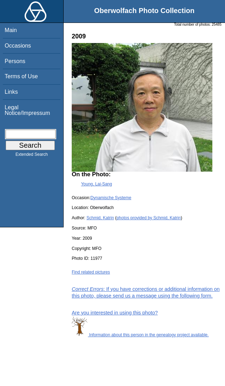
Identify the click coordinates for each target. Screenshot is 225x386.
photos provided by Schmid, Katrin (148, 217)
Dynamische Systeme (110, 197)
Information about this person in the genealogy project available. (140, 334)
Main (11, 30)
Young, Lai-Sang (96, 184)
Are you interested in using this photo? (115, 312)
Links (11, 92)
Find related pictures (91, 272)
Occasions (18, 46)
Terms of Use (21, 76)
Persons (15, 61)
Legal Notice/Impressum (27, 110)
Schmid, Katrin (100, 217)
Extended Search (31, 156)
